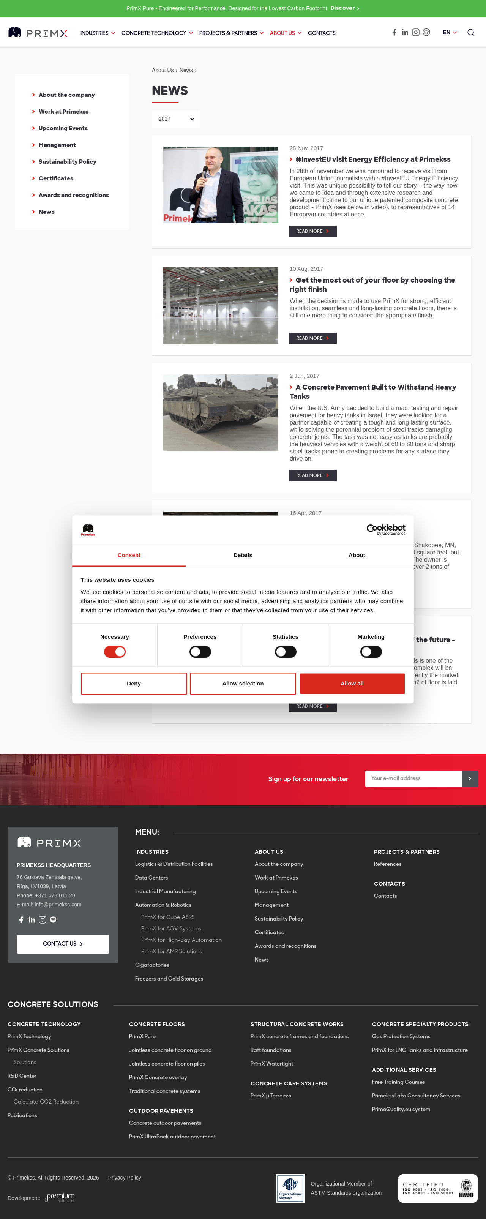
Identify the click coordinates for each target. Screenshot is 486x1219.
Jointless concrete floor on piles (167, 1064)
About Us (286, 33)
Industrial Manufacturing (165, 892)
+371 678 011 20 (55, 895)
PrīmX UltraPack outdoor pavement (172, 1137)
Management (57, 145)
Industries (97, 33)
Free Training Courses (398, 1082)
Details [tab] (243, 555)
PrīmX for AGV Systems (171, 929)
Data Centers (151, 878)
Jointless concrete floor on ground (170, 1050)
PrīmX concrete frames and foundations (300, 1037)
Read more (309, 231)
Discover (345, 9)
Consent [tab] (129, 555)
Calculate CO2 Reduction (46, 1102)
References (388, 864)
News (47, 212)
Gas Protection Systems (401, 1037)
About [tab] (357, 555)
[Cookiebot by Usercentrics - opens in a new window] (372, 530)
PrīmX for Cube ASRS (168, 918)
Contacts (322, 33)
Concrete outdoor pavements (165, 1123)
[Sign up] (470, 779)
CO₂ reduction (25, 1090)
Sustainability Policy (67, 162)
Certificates (56, 178)
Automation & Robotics (163, 905)
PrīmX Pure (142, 1037)
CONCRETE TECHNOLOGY (157, 33)
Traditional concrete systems (164, 1091)
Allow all (352, 683)
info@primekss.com (58, 905)
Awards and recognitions (74, 195)
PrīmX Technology (29, 1037)
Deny (134, 683)
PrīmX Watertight (272, 1064)
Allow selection (243, 683)
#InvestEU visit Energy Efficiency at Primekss (372, 159)
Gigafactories (152, 965)
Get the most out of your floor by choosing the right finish (372, 285)
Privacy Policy (124, 1178)
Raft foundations (271, 1050)
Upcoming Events (63, 128)
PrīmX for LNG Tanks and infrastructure (420, 1050)
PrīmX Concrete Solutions (38, 1050)
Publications (22, 1116)
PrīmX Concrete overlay (158, 1078)
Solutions (25, 1063)
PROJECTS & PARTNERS (231, 33)
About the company (67, 95)
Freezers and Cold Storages (169, 979)
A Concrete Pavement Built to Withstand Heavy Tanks (373, 392)
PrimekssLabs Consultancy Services (416, 1096)
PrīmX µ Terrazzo (271, 1096)
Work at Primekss (63, 111)
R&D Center (22, 1076)
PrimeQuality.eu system (401, 1110)
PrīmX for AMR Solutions (171, 952)
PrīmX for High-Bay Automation (181, 940)
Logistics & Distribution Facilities (174, 864)
